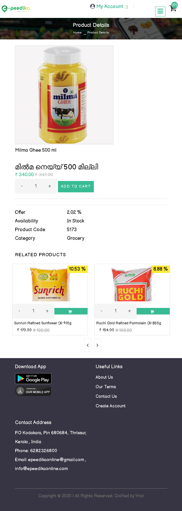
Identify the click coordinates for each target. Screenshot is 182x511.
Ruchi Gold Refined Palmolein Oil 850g (128, 323)
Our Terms (106, 386)
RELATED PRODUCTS (40, 255)
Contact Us (106, 396)
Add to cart (76, 186)
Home (77, 32)
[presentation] (87, 345)
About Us (104, 377)
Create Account (111, 406)
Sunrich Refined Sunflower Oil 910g (42, 323)
